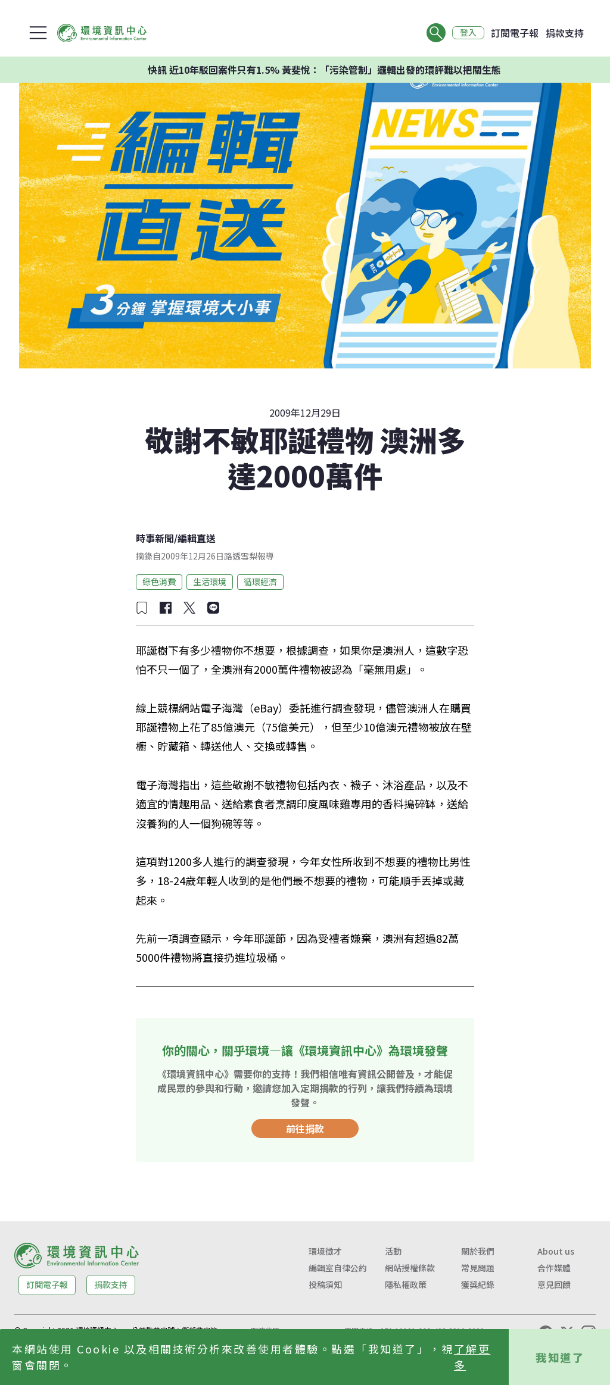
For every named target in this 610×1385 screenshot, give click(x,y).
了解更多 (472, 1357)
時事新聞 (155, 538)
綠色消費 (159, 581)
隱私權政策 (406, 1284)
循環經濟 (260, 581)
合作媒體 (554, 1268)
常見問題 (477, 1268)
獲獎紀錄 (477, 1284)
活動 (393, 1251)
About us (555, 1251)
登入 (468, 33)
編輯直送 (197, 538)
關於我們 (477, 1251)
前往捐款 (305, 1128)
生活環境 (209, 581)
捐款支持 (565, 33)
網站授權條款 (410, 1268)
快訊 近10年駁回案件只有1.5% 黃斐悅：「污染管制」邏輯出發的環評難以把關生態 (361, 69)
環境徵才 (325, 1251)
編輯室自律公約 (338, 1268)
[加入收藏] (142, 608)
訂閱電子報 (515, 33)
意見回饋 (554, 1284)
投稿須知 (325, 1284)
